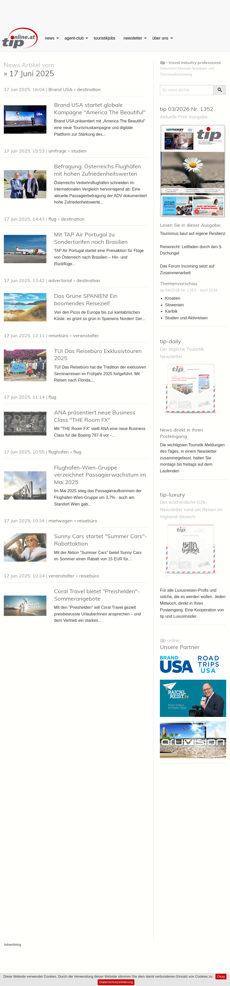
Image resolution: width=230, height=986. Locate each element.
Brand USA (60, 89)
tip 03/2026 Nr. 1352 (186, 108)
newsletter (133, 38)
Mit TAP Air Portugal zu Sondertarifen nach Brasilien (91, 238)
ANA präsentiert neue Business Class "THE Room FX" (94, 416)
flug (52, 219)
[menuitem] (20, 38)
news (49, 38)
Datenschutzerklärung (116, 982)
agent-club (74, 38)
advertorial (60, 280)
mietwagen (60, 521)
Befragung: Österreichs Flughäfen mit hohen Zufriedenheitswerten (97, 170)
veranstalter (86, 335)
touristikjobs (104, 38)
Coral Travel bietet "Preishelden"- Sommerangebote (97, 595)
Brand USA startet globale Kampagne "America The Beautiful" (100, 108)
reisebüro (58, 335)
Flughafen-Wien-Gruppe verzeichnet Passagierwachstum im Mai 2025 (100, 475)
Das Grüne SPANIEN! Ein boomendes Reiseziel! (86, 299)
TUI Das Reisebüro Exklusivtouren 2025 (98, 354)
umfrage (57, 151)
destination (89, 89)
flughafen (58, 452)
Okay (221, 976)
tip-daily (170, 341)
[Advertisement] (115, 11)
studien (79, 151)
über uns (160, 38)
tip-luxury (172, 494)
